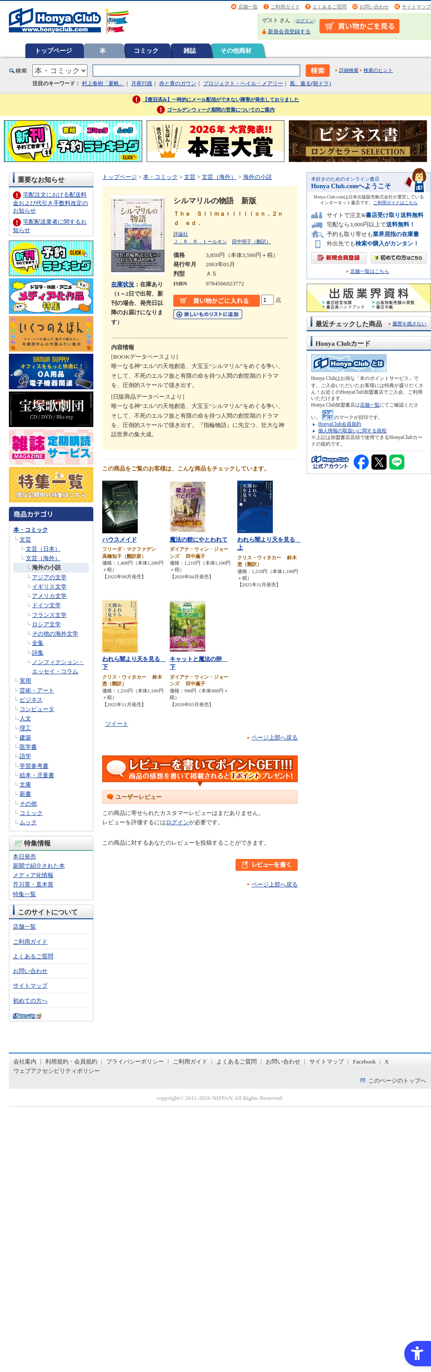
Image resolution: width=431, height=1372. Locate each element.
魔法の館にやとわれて (198, 539)
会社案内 (24, 1061)
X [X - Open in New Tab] (387, 1061)
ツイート (116, 723)
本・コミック (30, 529)
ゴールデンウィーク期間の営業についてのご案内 (221, 109)
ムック (28, 822)
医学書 (28, 746)
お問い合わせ (374, 6)
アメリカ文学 (49, 596)
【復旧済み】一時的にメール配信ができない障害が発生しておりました (221, 99)
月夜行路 (141, 83)
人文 (25, 718)
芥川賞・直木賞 (33, 884)
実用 (25, 680)
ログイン (305, 20)
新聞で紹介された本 (39, 865)
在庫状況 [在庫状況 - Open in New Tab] (122, 284)
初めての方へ (30, 1000)
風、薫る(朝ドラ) (310, 83)
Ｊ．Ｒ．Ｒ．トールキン (200, 241)
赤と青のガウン (177, 83)
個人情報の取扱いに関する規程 (352, 430)
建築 (25, 737)
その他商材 (235, 50)
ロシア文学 (46, 624)
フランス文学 (49, 615)
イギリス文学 (49, 586)
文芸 (25, 539)
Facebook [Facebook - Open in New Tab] (364, 1061)
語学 (25, 756)
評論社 (180, 234)
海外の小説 (46, 567)
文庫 (25, 784)
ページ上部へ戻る (274, 737)
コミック (146, 50)
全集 (38, 643)
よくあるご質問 (329, 6)
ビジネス (31, 699)
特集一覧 (24, 894)
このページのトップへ (397, 1080)
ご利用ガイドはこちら (395, 202)
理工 (25, 728)
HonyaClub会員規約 (339, 424)
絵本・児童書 (37, 775)
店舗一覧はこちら (369, 271)
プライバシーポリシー (135, 1061)
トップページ (53, 50)
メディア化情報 (33, 875)
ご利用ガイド (285, 6)
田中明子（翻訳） (251, 241)
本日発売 (24, 856)
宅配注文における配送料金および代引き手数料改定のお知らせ (50, 202)
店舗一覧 (248, 6)
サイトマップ (416, 6)
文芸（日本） (43, 549)
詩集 (38, 652)
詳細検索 (349, 70)
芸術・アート (37, 690)
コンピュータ (37, 709)
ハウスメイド (119, 539)
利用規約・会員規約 (71, 1061)
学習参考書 (34, 766)
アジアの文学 (49, 577)
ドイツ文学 (46, 605)
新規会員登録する (289, 31)
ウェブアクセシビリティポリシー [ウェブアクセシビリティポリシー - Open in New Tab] (56, 1071)
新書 (25, 794)
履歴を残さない (409, 323)
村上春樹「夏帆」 (103, 83)
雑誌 (190, 50)
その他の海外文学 (55, 633)
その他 (28, 803)
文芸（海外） (43, 558)
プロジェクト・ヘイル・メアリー (243, 83)
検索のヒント (378, 70)
